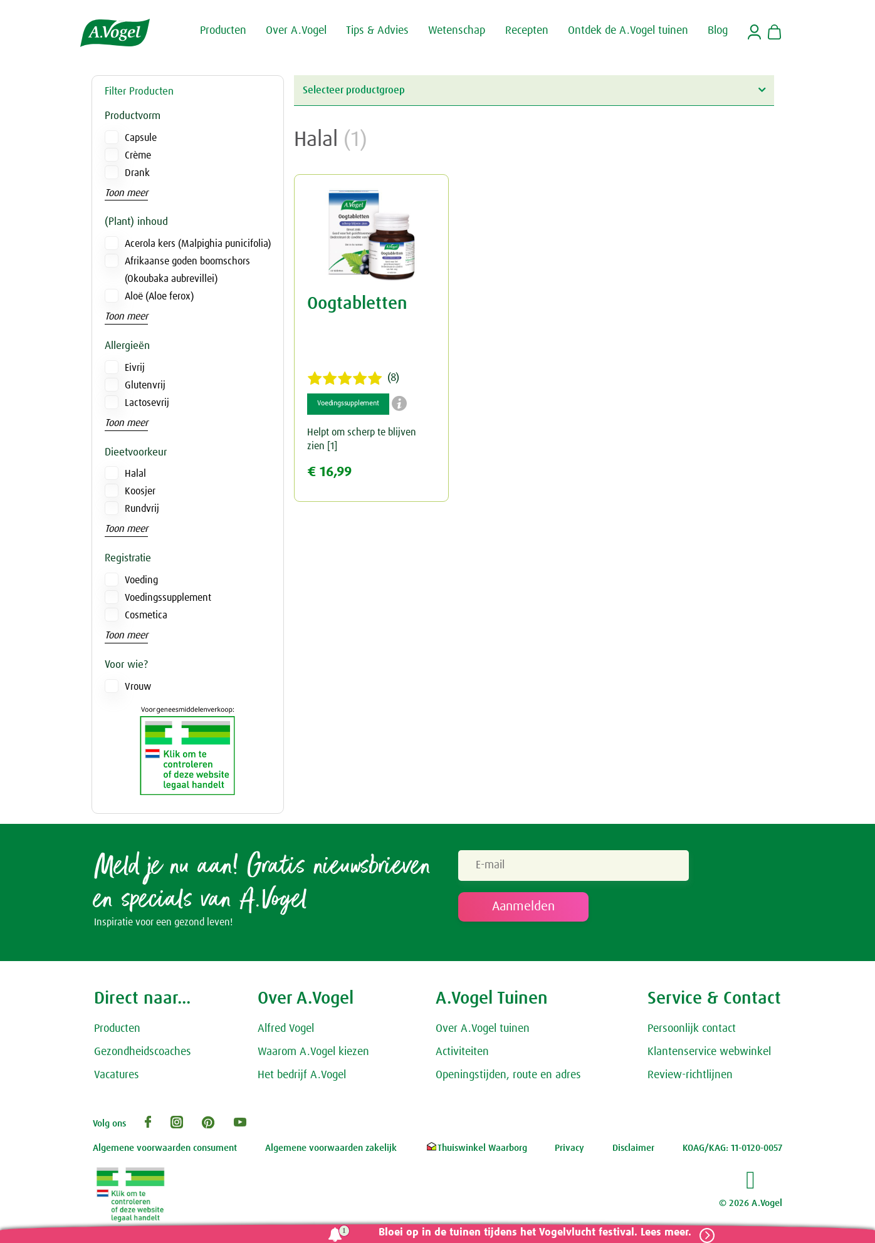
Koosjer (140, 491)
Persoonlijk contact (691, 1032)
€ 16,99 (329, 472)
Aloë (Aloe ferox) (159, 296)
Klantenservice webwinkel (709, 1055)
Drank (137, 173)
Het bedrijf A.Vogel (302, 1077)
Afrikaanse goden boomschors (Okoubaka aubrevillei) (187, 270)
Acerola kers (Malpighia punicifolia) (198, 244)
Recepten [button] (526, 30)
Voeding (141, 580)
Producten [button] (223, 30)
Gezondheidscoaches (142, 1055)
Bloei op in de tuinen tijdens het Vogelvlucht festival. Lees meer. (530, 1232)
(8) (353, 378)
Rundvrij (142, 509)
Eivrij (135, 368)
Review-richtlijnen (690, 1077)
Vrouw (138, 687)
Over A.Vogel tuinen (483, 1032)
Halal (135, 474)
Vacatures (116, 1077)
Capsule (141, 138)
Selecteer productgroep (534, 90)
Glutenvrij (145, 385)
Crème (138, 155)
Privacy (569, 1151)
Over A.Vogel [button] (296, 30)
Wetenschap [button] (456, 30)
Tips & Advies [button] (377, 30)
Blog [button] (718, 30)
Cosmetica (146, 615)
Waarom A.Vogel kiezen (313, 1055)
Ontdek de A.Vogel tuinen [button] (628, 30)
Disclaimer (633, 1151)
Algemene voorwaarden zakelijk (331, 1151)
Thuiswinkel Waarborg (476, 1151)
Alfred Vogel (286, 1032)
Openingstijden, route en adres (508, 1077)
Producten (117, 1032)
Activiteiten (462, 1055)
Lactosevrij (147, 403)
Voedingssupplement (168, 598)
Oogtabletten (357, 304)
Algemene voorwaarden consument (165, 1151)
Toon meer (126, 193)
